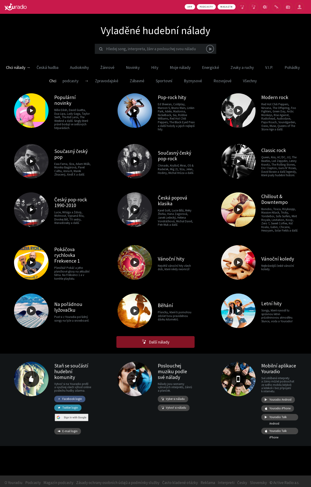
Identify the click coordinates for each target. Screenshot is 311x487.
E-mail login (68, 431)
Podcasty (206, 6)
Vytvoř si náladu (173, 408)
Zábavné (137, 80)
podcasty (70, 80)
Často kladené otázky (180, 482)
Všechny (250, 80)
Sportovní (164, 80)
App (189, 6)
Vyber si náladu (173, 399)
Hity (154, 67)
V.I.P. (269, 67)
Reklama (208, 482)
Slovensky (258, 482)
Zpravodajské (106, 80)
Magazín (226, 6)
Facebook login (70, 399)
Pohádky (292, 67)
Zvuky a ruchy (242, 67)
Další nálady (155, 342)
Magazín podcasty (58, 482)
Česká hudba (47, 67)
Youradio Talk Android (276, 417)
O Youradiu (14, 482)
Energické (210, 67)
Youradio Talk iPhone (276, 431)
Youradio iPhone (278, 408)
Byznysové (193, 80)
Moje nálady (180, 67)
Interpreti (226, 482)
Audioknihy (79, 67)
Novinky (133, 67)
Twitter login (68, 408)
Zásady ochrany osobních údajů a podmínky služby (117, 482)
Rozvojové (222, 80)
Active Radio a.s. (286, 482)
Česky (242, 482)
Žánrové (107, 67)
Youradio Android (278, 399)
